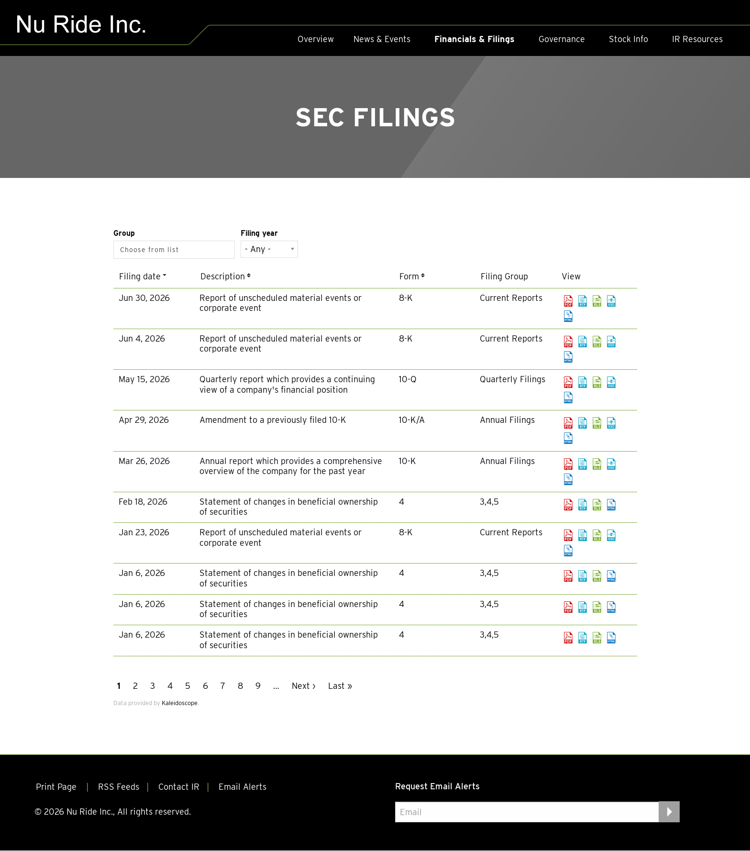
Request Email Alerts (437, 786)
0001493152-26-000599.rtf (582, 607)
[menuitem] (315, 39)
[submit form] (669, 811)
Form (409, 276)
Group (124, 233)
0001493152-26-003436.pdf (568, 535)
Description (222, 276)
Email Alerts (242, 788)
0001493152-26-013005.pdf (568, 464)
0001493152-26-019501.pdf (568, 423)
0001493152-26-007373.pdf (568, 504)
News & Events (381, 39)
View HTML (568, 316)
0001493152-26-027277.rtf (582, 341)
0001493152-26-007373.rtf (582, 504)
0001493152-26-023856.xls (597, 382)
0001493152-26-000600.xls (597, 637)
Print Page (57, 788)
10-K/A (412, 420)
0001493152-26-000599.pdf (568, 607)
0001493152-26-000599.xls (597, 607)
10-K (407, 461)
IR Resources (697, 39)
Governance (562, 39)
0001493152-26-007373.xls (597, 504)
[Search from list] (151, 249)
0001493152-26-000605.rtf (582, 576)
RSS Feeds (118, 788)
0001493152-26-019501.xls (597, 423)
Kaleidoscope (180, 703)
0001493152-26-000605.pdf (568, 576)
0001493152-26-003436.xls (597, 535)
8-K (406, 298)
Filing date (140, 276)
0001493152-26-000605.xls (597, 576)
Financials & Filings (474, 39)
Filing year (259, 233)
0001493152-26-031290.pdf (568, 301)
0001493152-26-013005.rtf (582, 464)
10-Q (408, 379)
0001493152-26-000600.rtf (582, 637)
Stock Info (628, 39)
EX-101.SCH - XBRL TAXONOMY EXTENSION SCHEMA (611, 301)
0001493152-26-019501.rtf (582, 423)
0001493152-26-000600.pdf (568, 637)
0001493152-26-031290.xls (597, 301)
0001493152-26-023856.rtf (582, 382)
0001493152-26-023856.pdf (568, 382)
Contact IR (178, 788)
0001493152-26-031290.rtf (582, 301)
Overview (316, 39)
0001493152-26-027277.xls (597, 341)
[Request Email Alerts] (537, 812)
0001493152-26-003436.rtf (582, 535)
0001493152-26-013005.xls (597, 464)
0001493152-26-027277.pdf (568, 341)
